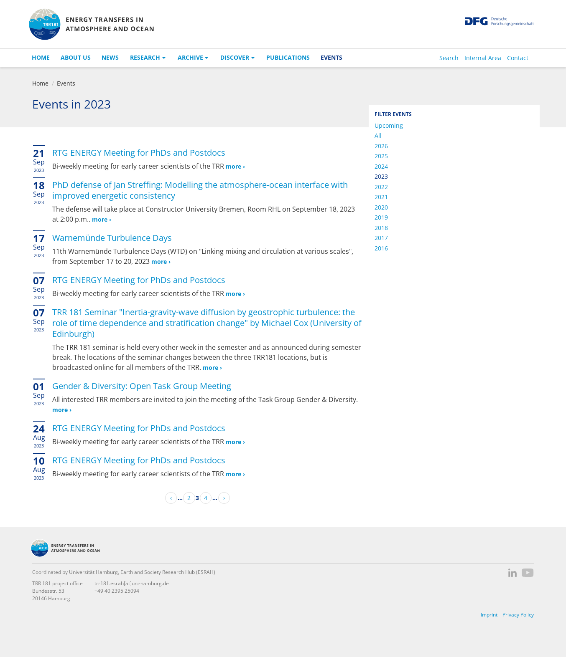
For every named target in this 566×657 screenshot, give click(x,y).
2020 (381, 207)
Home (41, 57)
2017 (381, 238)
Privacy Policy (518, 614)
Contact (517, 58)
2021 (381, 197)
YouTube (528, 573)
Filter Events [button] (393, 114)
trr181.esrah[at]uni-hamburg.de (131, 583)
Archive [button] (190, 57)
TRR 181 (91, 24)
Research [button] (145, 57)
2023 (381, 176)
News (110, 57)
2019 (381, 217)
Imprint (489, 614)
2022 (381, 187)
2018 (381, 228)
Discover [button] (234, 57)
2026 (381, 146)
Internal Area (482, 58)
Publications (288, 57)
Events (331, 57)
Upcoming (389, 125)
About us (76, 57)
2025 (381, 156)
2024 (381, 166)
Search (449, 58)
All (378, 135)
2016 (381, 248)
